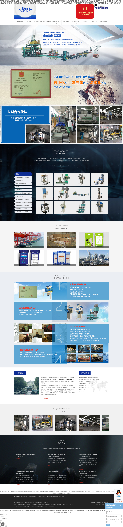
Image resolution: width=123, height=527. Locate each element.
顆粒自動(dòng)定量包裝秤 (22, 177)
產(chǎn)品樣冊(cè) (76, 22)
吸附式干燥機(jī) (67, 493)
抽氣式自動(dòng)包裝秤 (22, 211)
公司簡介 (28, 21)
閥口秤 (17, 186)
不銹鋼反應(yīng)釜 (47, 491)
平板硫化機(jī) (98, 491)
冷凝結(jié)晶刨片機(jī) (81, 491)
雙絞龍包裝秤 (19, 180)
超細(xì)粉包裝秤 (20, 196)
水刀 (6, 491)
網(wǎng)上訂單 (44, 496)
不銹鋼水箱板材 (91, 491)
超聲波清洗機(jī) (56, 491)
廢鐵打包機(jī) (39, 491)
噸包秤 (17, 174)
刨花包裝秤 (18, 190)
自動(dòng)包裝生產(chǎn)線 (23, 193)
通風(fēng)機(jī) (57, 493)
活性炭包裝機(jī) (24, 491)
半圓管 (9, 491)
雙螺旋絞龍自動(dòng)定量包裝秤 (24, 202)
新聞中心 (85, 21)
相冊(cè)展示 (66, 21)
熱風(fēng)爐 (63, 491)
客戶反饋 (94, 21)
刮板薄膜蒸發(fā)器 (15, 491)
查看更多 (61, 165)
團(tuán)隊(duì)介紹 (56, 22)
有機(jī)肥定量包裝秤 (21, 183)
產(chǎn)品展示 (38, 21)
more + (73, 373)
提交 (108, 524)
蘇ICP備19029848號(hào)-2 (102, 504)
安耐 (62, 493)
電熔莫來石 (71, 491)
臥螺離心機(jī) (108, 491)
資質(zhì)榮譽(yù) (47, 21)
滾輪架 (103, 491)
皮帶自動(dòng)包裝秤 (21, 208)
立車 (67, 491)
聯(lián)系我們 (103, 21)
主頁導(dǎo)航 (19, 21)
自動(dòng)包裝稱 (32, 491)
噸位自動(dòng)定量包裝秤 (22, 199)
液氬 (75, 491)
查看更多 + (18, 458)
